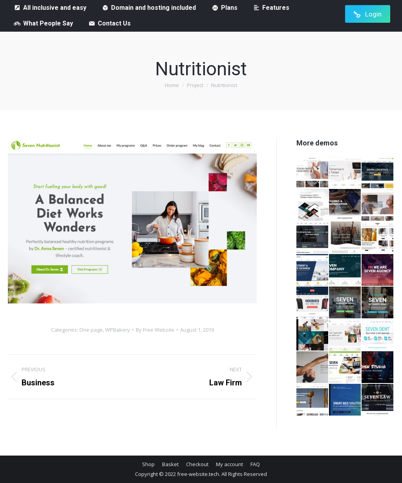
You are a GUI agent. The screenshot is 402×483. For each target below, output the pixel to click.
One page (91, 329)
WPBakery (117, 329)
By (155, 329)
